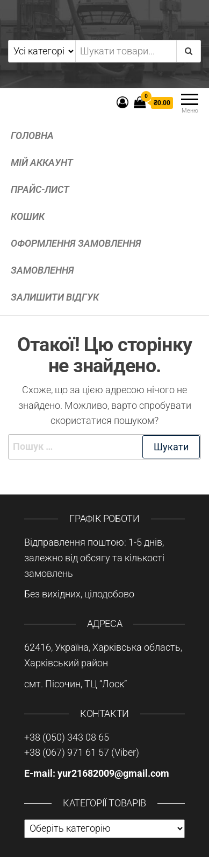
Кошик (28, 216)
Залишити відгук (55, 297)
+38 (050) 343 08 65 (66, 737)
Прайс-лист (40, 189)
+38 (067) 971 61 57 (67, 752)
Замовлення (42, 270)
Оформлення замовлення (76, 243)
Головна (32, 135)
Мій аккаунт (42, 162)
